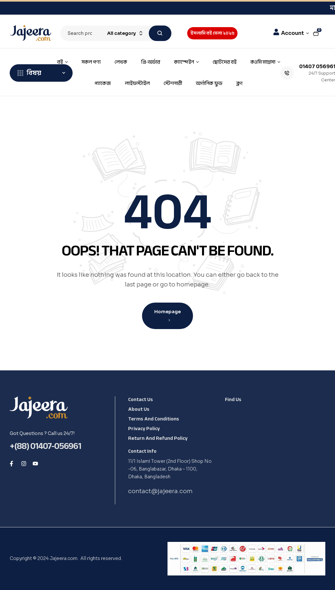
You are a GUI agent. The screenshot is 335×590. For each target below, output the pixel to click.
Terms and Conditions (153, 419)
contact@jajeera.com (160, 491)
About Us (138, 409)
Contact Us (140, 399)
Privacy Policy (144, 428)
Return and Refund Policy (158, 438)
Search (160, 33)
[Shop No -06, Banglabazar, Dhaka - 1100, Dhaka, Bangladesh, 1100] (272, 456)
